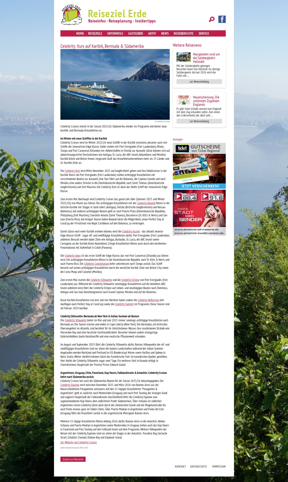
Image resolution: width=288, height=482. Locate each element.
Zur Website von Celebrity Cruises (78, 442)
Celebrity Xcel (72, 171)
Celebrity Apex (73, 256)
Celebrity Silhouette (101, 280)
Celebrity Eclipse (130, 280)
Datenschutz (198, 466)
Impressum (219, 466)
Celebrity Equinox (69, 385)
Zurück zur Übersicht (73, 459)
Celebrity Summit (124, 304)
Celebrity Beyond (146, 203)
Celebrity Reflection (148, 300)
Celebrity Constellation (96, 264)
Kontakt (180, 466)
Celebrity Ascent (131, 231)
